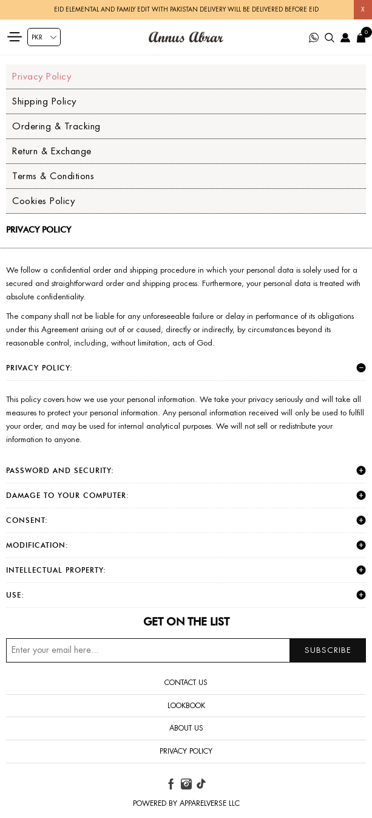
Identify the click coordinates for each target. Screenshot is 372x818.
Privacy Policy (41, 76)
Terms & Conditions (53, 176)
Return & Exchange (52, 151)
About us (186, 728)
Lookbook (186, 706)
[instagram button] (186, 784)
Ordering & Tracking (56, 126)
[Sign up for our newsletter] (186, 650)
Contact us (186, 682)
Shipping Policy (44, 101)
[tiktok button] (200, 784)
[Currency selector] (44, 37)
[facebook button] (171, 784)
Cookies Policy (43, 200)
